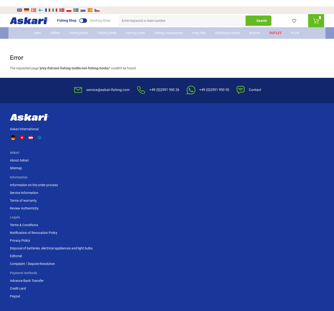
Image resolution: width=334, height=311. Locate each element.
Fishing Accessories (169, 26)
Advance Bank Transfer (263, 123)
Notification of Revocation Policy (214, 133)
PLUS (295, 26)
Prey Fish (199, 26)
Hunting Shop (107, 14)
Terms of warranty (132, 138)
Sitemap (83, 130)
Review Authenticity (133, 146)
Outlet (276, 26)
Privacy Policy (205, 143)
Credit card (254, 130)
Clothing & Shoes (227, 26)
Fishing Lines (135, 26)
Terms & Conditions (209, 123)
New (38, 26)
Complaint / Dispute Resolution (217, 171)
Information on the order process (143, 123)
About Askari (86, 123)
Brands (255, 26)
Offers (55, 26)
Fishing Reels (107, 26)
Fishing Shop (73, 14)
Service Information (133, 130)
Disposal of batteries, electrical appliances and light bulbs (217, 153)
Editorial (201, 163)
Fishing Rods (78, 26)
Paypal (251, 138)
